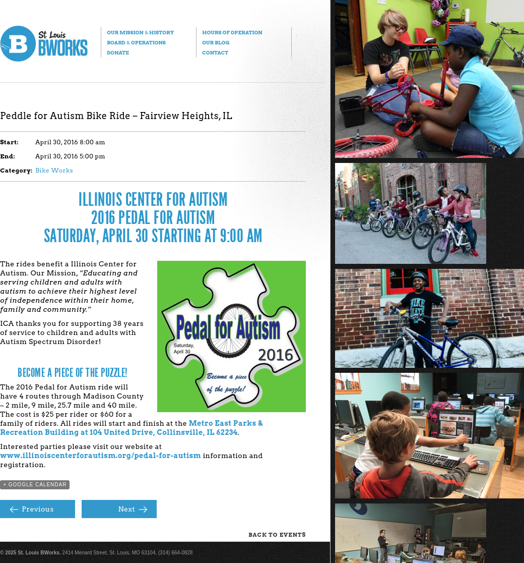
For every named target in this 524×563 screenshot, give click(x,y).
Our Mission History (140, 32)
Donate (118, 52)
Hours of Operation (232, 32)
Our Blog (215, 42)
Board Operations (136, 42)
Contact (215, 52)
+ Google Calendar (35, 484)
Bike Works (54, 170)
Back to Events (277, 534)
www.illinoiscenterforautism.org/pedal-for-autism (100, 456)
